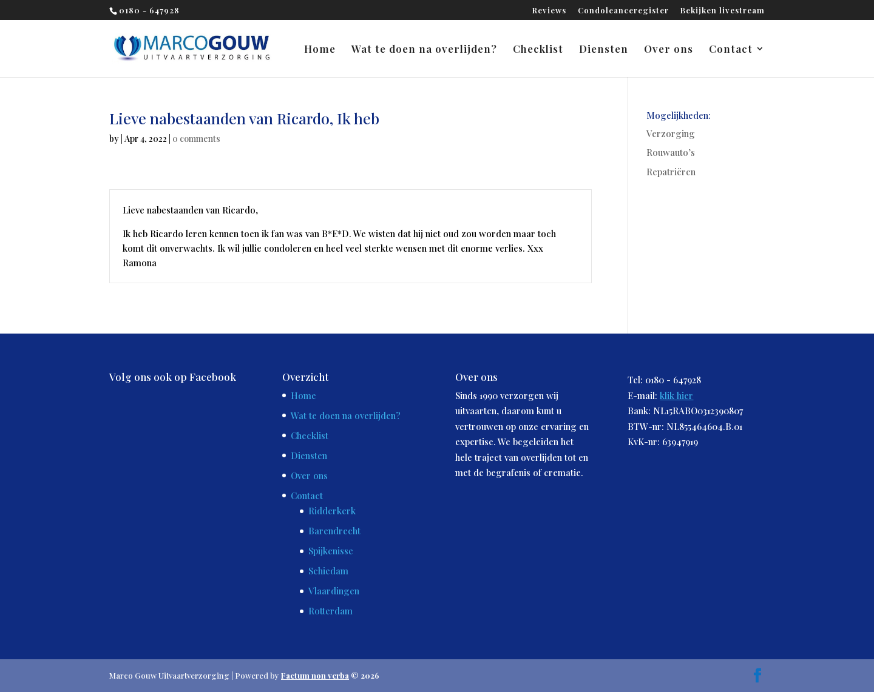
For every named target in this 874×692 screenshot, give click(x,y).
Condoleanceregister (623, 10)
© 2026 (330, 675)
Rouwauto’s (670, 152)
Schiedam (328, 571)
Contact (731, 49)
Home (320, 49)
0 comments (196, 138)
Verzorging (670, 133)
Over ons (668, 49)
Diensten (603, 49)
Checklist (538, 49)
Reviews (549, 10)
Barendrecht (334, 531)
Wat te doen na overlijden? (424, 49)
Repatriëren (671, 172)
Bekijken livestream (722, 10)
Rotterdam (330, 611)
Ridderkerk (332, 511)
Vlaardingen (333, 591)
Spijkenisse (330, 551)
